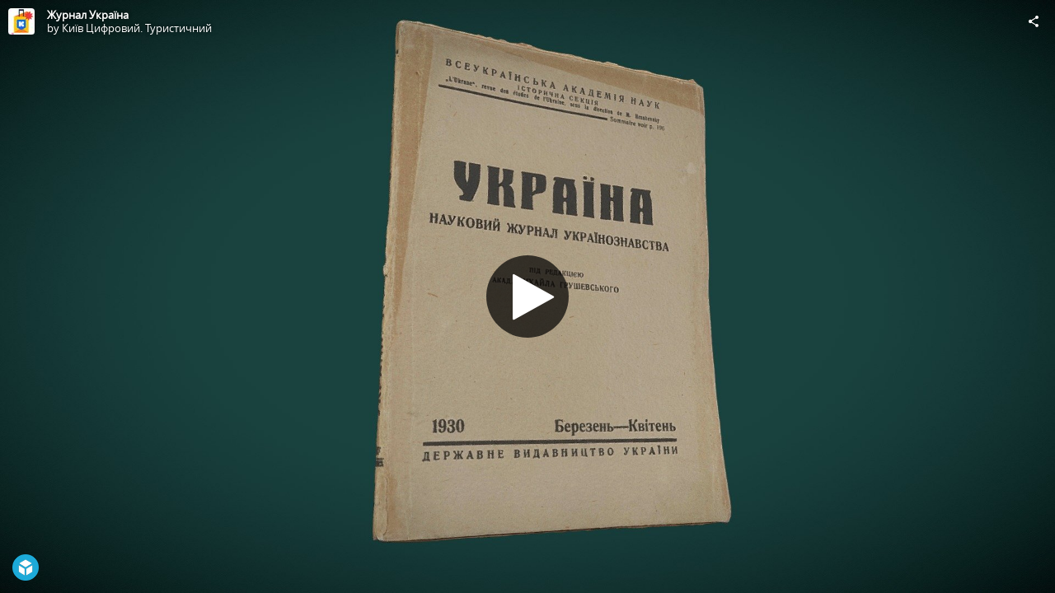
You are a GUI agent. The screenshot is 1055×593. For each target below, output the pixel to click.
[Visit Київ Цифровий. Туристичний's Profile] (21, 21)
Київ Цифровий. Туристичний (137, 28)
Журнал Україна (88, 14)
